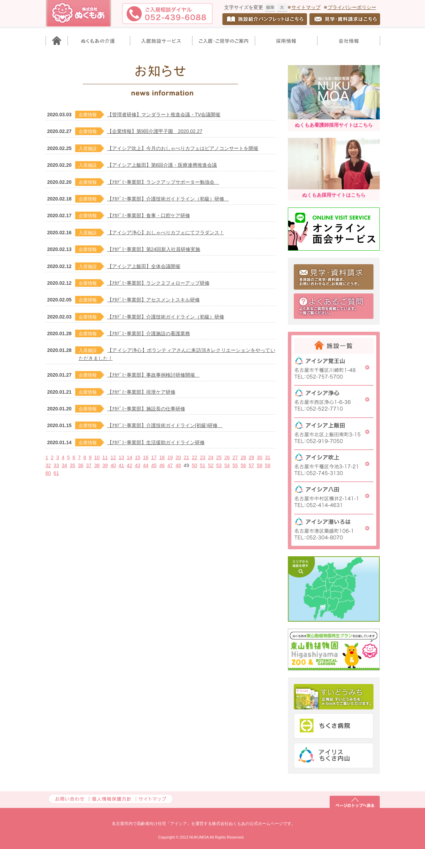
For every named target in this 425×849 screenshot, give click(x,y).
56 (243, 465)
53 (219, 465)
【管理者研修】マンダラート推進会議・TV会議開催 (164, 114)
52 (211, 465)
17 (154, 457)
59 (267, 465)
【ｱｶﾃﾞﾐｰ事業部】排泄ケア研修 (141, 392)
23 (202, 457)
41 (121, 465)
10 (97, 457)
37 (89, 465)
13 (121, 457)
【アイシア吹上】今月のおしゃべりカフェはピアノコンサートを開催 (182, 148)
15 (138, 457)
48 (178, 465)
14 (129, 457)
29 (251, 457)
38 (97, 465)
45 (154, 465)
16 (146, 457)
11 (105, 457)
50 (194, 465)
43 (137, 465)
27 (235, 457)
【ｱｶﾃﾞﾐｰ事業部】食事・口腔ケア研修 (148, 215)
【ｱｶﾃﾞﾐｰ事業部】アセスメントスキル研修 (153, 299)
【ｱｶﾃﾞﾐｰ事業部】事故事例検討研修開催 (153, 375)
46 (162, 465)
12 (113, 457)
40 (113, 465)
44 (146, 465)
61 (56, 473)
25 (219, 457)
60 (48, 473)
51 (202, 465)
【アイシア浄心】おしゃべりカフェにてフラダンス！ (165, 232)
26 (227, 457)
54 (227, 465)
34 (64, 465)
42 (129, 465)
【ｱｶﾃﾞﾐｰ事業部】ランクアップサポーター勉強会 (163, 182)
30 (259, 457)
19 (170, 457)
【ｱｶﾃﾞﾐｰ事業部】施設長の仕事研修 (146, 408)
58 (259, 465)
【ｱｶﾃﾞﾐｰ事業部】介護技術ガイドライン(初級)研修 (164, 425)
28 (243, 457)
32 (48, 465)
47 (170, 465)
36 (81, 465)
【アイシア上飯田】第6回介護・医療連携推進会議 (162, 165)
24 (211, 457)
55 (235, 465)
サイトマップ (306, 7)
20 (178, 457)
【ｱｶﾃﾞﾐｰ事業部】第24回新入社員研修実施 (153, 249)
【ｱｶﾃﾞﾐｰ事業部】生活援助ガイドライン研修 (156, 442)
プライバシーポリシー (352, 7)
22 (194, 457)
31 (267, 457)
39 (105, 465)
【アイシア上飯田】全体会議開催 (143, 266)
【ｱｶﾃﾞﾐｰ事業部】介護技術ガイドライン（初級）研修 (168, 199)
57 (251, 465)
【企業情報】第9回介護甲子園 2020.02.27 (155, 131)
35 (73, 465)
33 (56, 465)
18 (162, 457)
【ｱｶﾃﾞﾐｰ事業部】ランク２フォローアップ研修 (158, 283)
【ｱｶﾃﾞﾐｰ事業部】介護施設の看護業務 (148, 333)
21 (186, 457)
